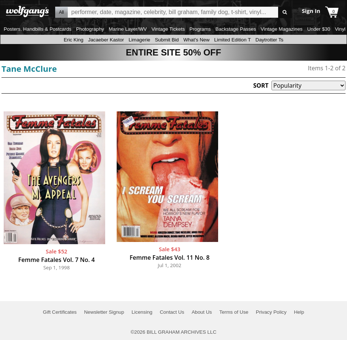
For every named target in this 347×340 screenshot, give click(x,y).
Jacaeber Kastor (106, 40)
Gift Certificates (60, 312)
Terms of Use (233, 312)
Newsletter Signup (104, 312)
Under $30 (318, 29)
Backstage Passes (236, 29)
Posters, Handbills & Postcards (37, 29)
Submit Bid (166, 40)
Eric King (73, 40)
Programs (200, 29)
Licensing (141, 312)
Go (285, 12)
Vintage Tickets (168, 29)
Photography (90, 29)
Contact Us (172, 312)
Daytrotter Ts (269, 40)
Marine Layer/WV (128, 29)
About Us (201, 312)
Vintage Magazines (282, 29)
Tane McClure (29, 68)
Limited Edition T (232, 40)
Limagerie (139, 40)
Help (299, 312)
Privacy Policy (271, 312)
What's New (196, 40)
